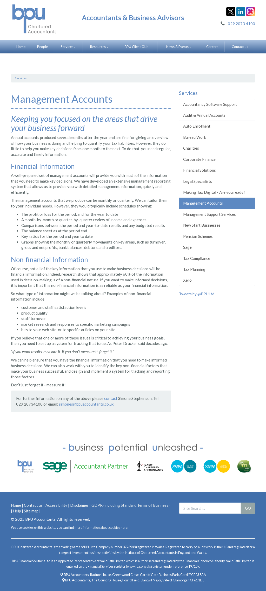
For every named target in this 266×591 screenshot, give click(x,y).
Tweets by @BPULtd (196, 293)
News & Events (178, 47)
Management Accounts (203, 203)
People (42, 47)
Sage (187, 247)
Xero (187, 280)
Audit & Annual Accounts (204, 115)
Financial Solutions (199, 170)
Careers (212, 47)
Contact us (240, 47)
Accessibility (56, 505)
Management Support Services (209, 214)
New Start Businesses (202, 225)
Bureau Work (194, 137)
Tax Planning (194, 269)
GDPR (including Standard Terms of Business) (130, 505)
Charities (191, 148)
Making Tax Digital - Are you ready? (214, 192)
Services (68, 47)
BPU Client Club (137, 47)
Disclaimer (79, 505)
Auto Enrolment (196, 126)
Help (17, 511)
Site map (31, 511)
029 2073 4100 (241, 23)
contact (110, 398)
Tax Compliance (196, 258)
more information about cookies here (101, 527)
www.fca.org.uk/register (145, 566)
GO (248, 508)
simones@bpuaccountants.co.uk (86, 404)
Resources (99, 47)
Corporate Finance (199, 159)
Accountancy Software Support (210, 104)
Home (20, 47)
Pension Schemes (198, 236)
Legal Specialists (197, 181)
